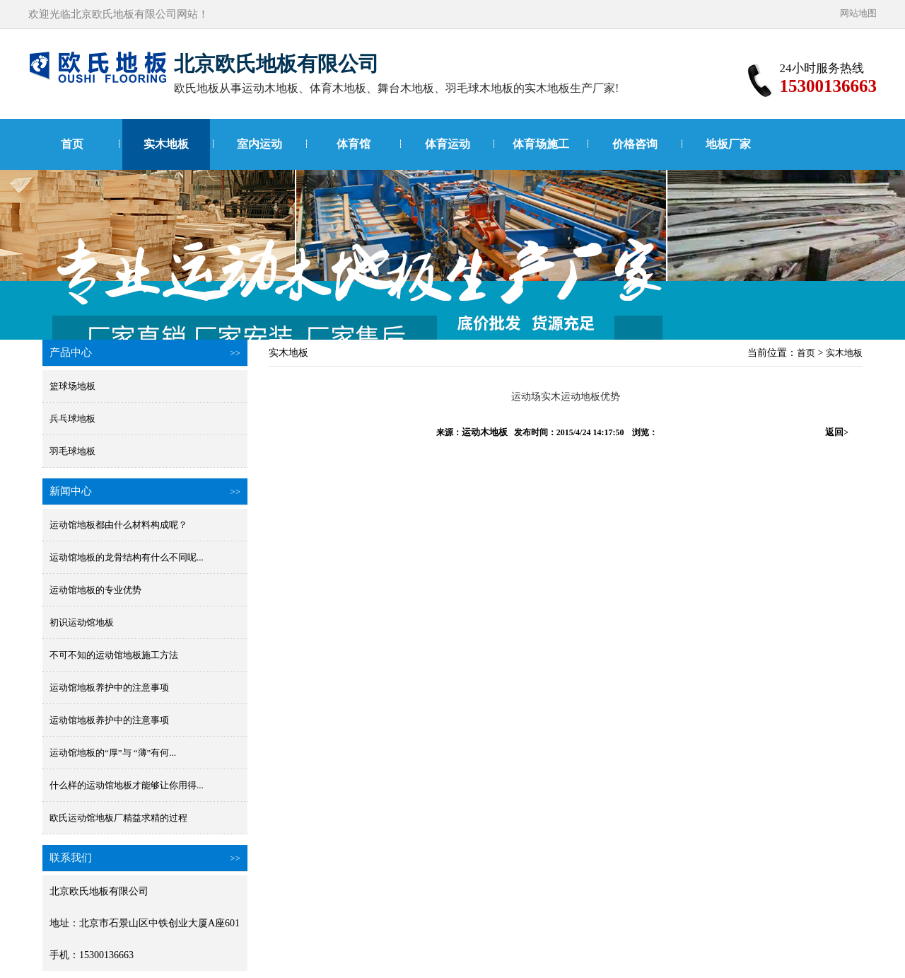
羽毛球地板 (72, 451)
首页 (72, 144)
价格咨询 (635, 144)
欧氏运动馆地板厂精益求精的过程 (118, 817)
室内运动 (259, 144)
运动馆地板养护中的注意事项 (109, 687)
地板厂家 (728, 144)
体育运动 (447, 144)
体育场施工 (541, 144)
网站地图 (858, 13)
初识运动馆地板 (81, 622)
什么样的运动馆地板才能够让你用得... (126, 785)
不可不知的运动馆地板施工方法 (113, 655)
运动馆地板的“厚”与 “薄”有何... (112, 752)
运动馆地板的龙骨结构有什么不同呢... (126, 557)
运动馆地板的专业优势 (95, 590)
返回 (836, 432)
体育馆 (353, 144)
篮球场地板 (72, 386)
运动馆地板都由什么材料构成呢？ (118, 524)
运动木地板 (485, 432)
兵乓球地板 (72, 418)
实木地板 (166, 144)
